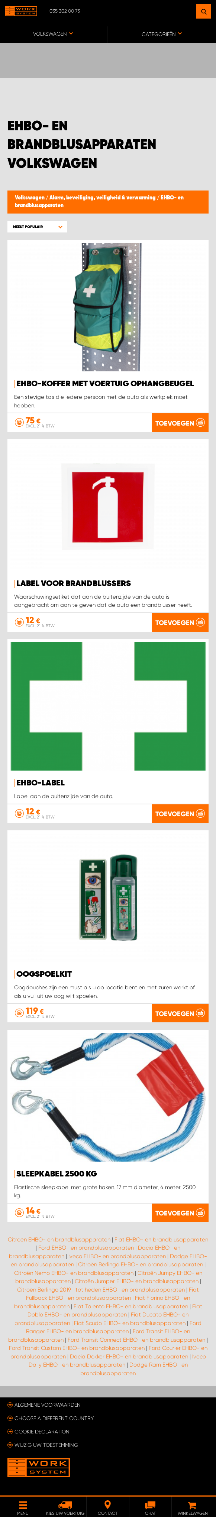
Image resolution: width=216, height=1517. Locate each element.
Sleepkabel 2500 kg (56, 1174)
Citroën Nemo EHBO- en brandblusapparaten (73, 1273)
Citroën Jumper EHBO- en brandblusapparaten (137, 1281)
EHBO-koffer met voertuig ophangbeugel (105, 384)
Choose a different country (54, 1418)
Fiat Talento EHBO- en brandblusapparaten (131, 1306)
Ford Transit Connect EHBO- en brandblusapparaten (136, 1340)
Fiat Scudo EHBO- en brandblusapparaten (130, 1323)
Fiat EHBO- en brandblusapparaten (161, 1239)
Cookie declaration (42, 1432)
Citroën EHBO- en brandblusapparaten (59, 1239)
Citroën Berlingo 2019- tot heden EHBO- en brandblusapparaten (101, 1289)
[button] (37, 226)
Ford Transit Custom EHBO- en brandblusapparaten (77, 1348)
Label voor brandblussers (73, 584)
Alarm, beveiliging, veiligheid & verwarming (103, 198)
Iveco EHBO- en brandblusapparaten (117, 1256)
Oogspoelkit (44, 974)
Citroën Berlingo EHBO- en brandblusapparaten (140, 1264)
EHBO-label (40, 783)
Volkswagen (30, 198)
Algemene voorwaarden (47, 1405)
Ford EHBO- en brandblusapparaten (86, 1247)
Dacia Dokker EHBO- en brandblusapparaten (129, 1356)
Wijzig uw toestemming (46, 1445)
